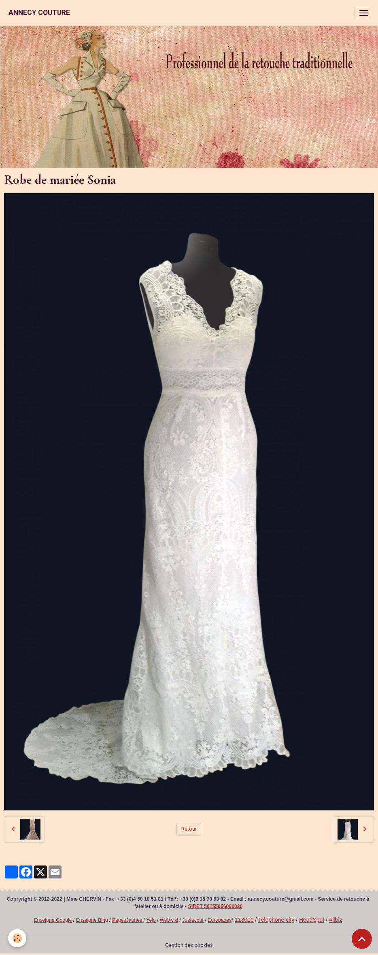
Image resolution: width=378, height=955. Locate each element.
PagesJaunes (128, 920)
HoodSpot (311, 920)
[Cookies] (17, 938)
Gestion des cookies (189, 945)
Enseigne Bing (92, 920)
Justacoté (192, 920)
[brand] (39, 13)
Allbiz (335, 920)
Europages (219, 920)
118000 (244, 920)
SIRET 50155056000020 (215, 906)
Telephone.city (276, 920)
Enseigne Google (53, 920)
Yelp (150, 920)
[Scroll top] (362, 939)
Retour (189, 829)
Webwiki (169, 920)
